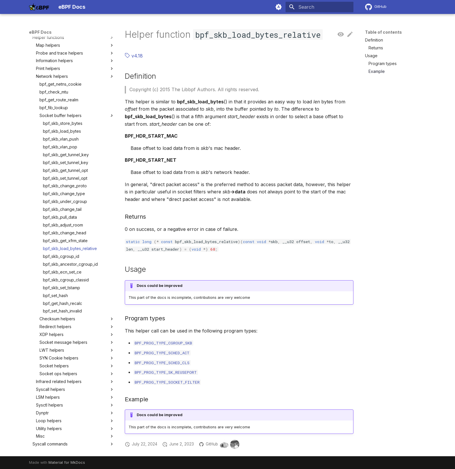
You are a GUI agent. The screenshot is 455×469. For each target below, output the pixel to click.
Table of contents (383, 32)
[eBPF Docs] (39, 7)
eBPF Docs (40, 32)
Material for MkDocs (66, 462)
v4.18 (134, 56)
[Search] (319, 7)
